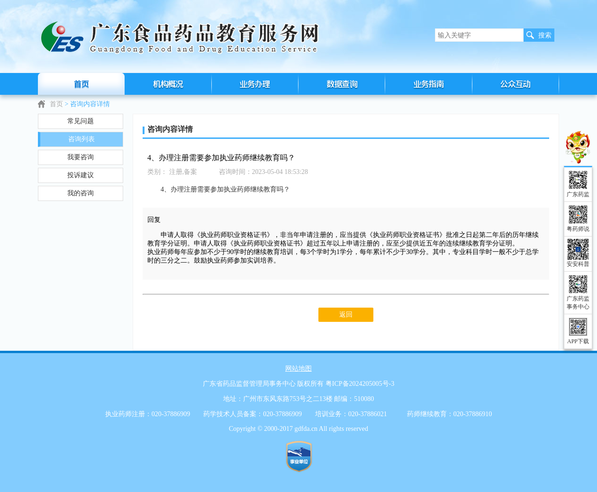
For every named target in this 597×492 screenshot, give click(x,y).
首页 (56, 104)
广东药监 (578, 194)
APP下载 (578, 341)
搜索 (545, 35)
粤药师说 (578, 229)
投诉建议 (80, 175)
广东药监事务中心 (578, 302)
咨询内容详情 (90, 104)
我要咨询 (80, 157)
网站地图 (298, 368)
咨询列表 (81, 139)
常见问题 (80, 121)
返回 (346, 314)
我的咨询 (80, 193)
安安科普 (578, 264)
